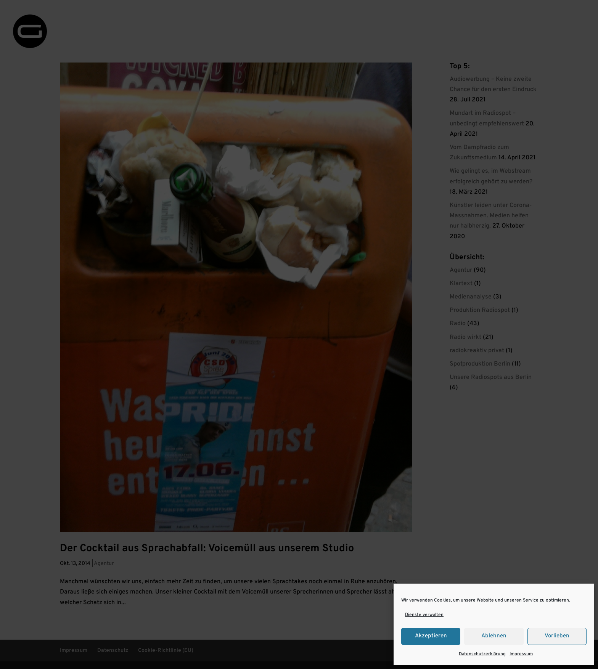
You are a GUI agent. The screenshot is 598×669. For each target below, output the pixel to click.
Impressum (521, 654)
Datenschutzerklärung (482, 654)
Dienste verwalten (424, 615)
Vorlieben (557, 636)
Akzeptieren (431, 636)
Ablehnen (493, 636)
